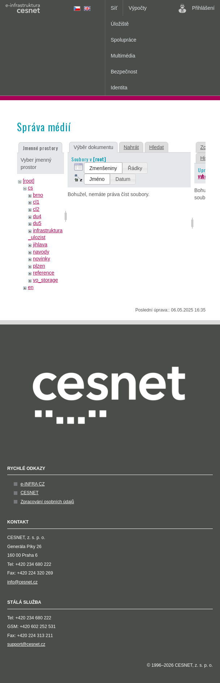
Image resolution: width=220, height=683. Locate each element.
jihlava (40, 244)
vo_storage (45, 280)
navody (41, 252)
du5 (37, 223)
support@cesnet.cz (26, 644)
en (31, 287)
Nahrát (131, 147)
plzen (39, 266)
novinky (41, 259)
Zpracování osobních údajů (47, 501)
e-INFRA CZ (33, 484)
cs (30, 188)
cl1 (36, 202)
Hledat (156, 147)
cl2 (36, 209)
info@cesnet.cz (22, 582)
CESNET (30, 492)
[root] (28, 181)
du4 (37, 216)
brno (38, 195)
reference (43, 273)
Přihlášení (196, 8)
